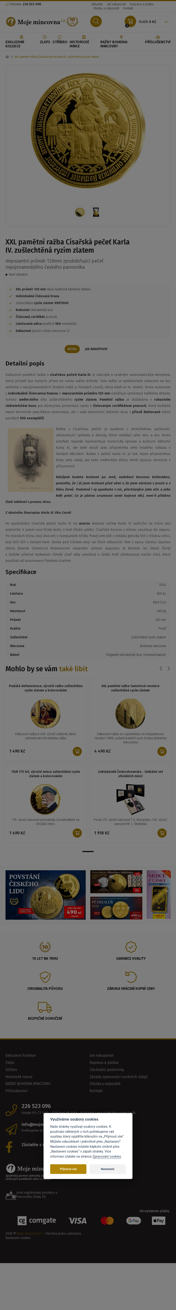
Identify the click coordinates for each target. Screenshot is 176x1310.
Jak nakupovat (116, 4)
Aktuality (97, 4)
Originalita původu (45, 989)
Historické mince (84, 41)
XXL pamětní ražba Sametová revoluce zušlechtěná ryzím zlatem (130, 689)
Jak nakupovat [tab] (97, 349)
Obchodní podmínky (107, 1070)
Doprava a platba (142, 4)
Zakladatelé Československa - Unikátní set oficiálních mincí (130, 774)
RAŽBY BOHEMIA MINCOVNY (121, 41)
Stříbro (59, 39)
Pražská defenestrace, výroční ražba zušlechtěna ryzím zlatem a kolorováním (45, 689)
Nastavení (107, 1169)
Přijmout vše (68, 1169)
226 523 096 (36, 1107)
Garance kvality (131, 959)
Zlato (45, 39)
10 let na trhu (45, 959)
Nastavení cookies (18, 1238)
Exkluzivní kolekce (22, 41)
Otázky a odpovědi (106, 8)
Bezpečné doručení (45, 1019)
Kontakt (128, 8)
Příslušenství (157, 39)
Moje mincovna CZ (29, 1234)
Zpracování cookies (107, 1157)
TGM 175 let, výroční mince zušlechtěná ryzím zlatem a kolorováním (46, 774)
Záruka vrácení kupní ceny (131, 989)
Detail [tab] (71, 349)
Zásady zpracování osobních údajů (119, 1077)
